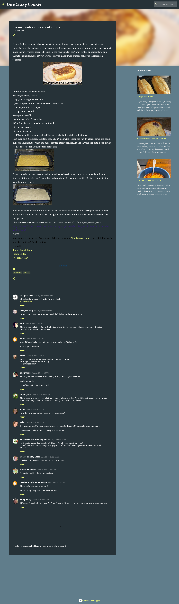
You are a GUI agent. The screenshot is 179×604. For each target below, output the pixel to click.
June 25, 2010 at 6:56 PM (41, 394)
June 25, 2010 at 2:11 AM (42, 311)
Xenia (22, 338)
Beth (22, 323)
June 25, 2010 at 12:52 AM (43, 296)
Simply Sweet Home (22, 250)
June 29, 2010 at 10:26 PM (46, 470)
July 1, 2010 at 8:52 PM (41, 500)
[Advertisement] (62, 576)
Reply (22, 305)
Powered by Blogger (89, 600)
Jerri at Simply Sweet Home (33, 482)
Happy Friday (26, 301)
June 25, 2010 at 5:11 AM (35, 338)
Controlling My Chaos (30, 457)
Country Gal (25, 394)
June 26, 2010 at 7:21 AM (35, 409)
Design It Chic (26, 295)
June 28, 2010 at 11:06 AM (57, 440)
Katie (22, 409)
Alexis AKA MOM (28, 469)
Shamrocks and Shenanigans (33, 439)
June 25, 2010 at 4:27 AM (34, 323)
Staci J (23, 356)
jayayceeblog (26, 311)
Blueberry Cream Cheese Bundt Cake (151, 138)
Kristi (22, 422)
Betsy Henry (26, 499)
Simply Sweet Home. (81, 238)
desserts (17, 273)
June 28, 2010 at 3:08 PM (50, 457)
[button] (14, 35)
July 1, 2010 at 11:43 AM (56, 482)
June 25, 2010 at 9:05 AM (40, 373)
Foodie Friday (19, 254)
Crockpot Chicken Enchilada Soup (150, 180)
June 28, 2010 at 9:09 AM (35, 422)
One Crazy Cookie (24, 4)
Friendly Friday (20, 258)
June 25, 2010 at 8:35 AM (36, 356)
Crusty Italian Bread (145, 97)
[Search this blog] (164, 4)
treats (26, 273)
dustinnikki (25, 373)
